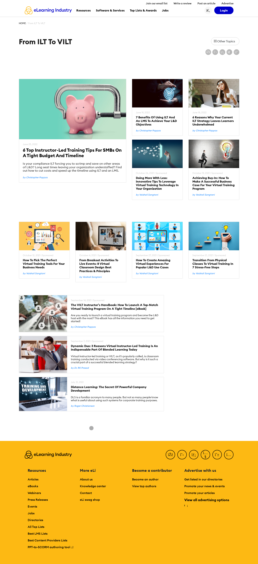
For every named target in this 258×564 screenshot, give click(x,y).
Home (22, 23)
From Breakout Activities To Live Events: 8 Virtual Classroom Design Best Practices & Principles (98, 265)
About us (86, 479)
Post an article (206, 3)
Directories (35, 520)
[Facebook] (170, 454)
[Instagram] (229, 454)
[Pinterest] (217, 454)
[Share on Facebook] (208, 52)
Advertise (227, 3)
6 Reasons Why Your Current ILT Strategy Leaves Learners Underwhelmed (213, 121)
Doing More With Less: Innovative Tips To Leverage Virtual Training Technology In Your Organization (157, 183)
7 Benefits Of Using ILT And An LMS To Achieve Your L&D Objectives (156, 121)
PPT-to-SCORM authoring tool (51, 547)
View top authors (144, 486)
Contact (86, 493)
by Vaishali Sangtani (147, 194)
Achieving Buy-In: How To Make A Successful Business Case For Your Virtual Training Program (213, 183)
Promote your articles (199, 493)
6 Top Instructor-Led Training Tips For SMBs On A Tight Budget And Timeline (72, 152)
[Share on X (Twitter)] (215, 52)
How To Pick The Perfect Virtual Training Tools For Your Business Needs (44, 263)
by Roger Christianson (82, 406)
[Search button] (208, 10)
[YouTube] (205, 454)
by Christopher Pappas (35, 177)
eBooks (33, 486)
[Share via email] (229, 52)
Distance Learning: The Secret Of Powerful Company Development (108, 388)
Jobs (31, 513)
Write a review (182, 3)
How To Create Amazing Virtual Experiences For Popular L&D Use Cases (153, 263)
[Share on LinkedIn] (222, 52)
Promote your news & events (204, 486)
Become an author (145, 479)
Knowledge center (93, 486)
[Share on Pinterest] (236, 52)
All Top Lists (36, 527)
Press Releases (38, 500)
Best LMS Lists (37, 533)
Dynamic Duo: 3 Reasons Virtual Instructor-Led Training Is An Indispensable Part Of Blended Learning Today (114, 347)
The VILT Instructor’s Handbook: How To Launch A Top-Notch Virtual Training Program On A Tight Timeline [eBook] (114, 306)
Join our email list (157, 3)
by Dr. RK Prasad (80, 368)
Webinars (34, 493)
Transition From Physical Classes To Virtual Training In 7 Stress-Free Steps (212, 263)
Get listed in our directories (203, 479)
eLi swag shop (90, 500)
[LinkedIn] (193, 454)
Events (32, 506)
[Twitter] (182, 454)
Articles (33, 479)
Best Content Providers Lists (47, 540)
